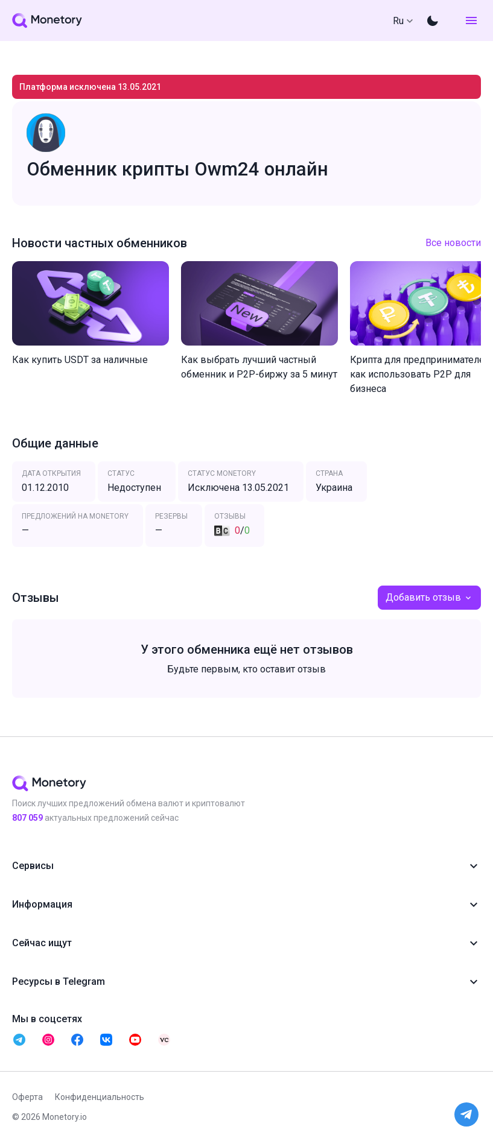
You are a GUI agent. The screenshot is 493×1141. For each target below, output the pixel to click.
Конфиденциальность (99, 1097)
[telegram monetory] (19, 1039)
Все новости (453, 242)
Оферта (27, 1097)
